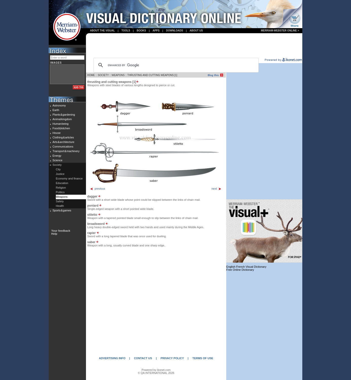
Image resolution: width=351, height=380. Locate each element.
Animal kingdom (62, 119)
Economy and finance (69, 178)
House (56, 132)
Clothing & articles (63, 137)
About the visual (102, 30)
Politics (60, 192)
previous (97, 188)
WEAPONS (118, 75)
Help (54, 233)
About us (196, 30)
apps (156, 30)
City (58, 169)
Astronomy (59, 105)
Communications (62, 146)
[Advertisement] (194, 45)
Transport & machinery (65, 151)
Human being (60, 123)
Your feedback (60, 230)
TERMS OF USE (202, 358)
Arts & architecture (63, 141)
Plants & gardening (63, 114)
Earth (55, 110)
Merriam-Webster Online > (280, 30)
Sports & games (61, 210)
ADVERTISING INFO (112, 358)
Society (57, 164)
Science (57, 160)
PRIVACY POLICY (172, 358)
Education (62, 183)
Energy (56, 155)
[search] (175, 65)
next (217, 188)
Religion (61, 187)
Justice (60, 173)
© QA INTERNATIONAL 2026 (156, 372)
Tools (125, 30)
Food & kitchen (61, 128)
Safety (60, 201)
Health (60, 205)
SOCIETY (103, 75)
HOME (91, 75)
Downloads (174, 30)
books (141, 30)
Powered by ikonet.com (156, 369)
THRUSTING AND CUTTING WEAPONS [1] (152, 75)
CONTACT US (143, 358)
